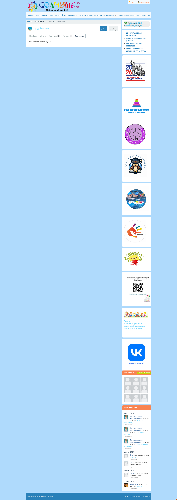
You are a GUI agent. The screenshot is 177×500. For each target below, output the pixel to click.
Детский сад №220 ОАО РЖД (37, 496)
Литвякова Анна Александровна (136, 417)
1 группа (133, 457)
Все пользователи (144, 373)
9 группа (138, 486)
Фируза (132, 473)
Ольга (132, 455)
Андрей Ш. (134, 484)
